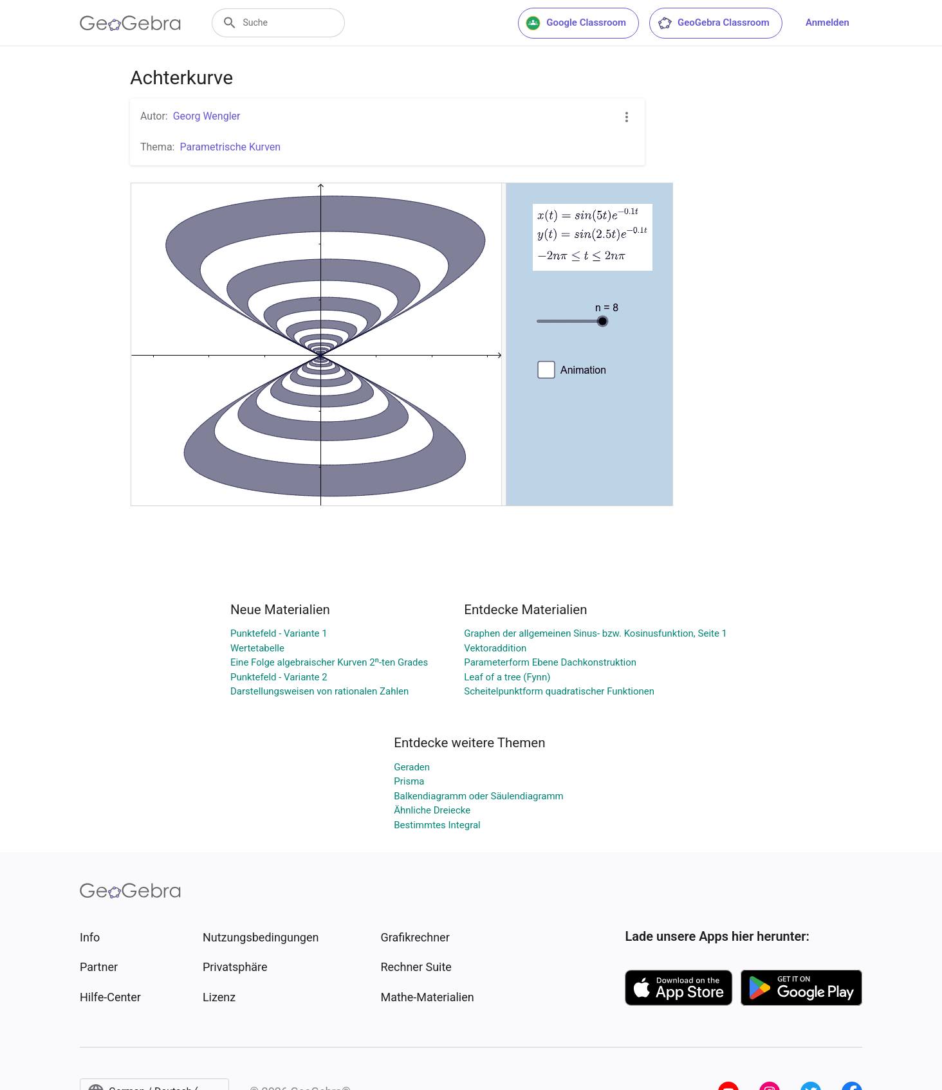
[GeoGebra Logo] (130, 23)
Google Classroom (576, 23)
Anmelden (827, 22)
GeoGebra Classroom (713, 23)
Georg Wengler (207, 116)
